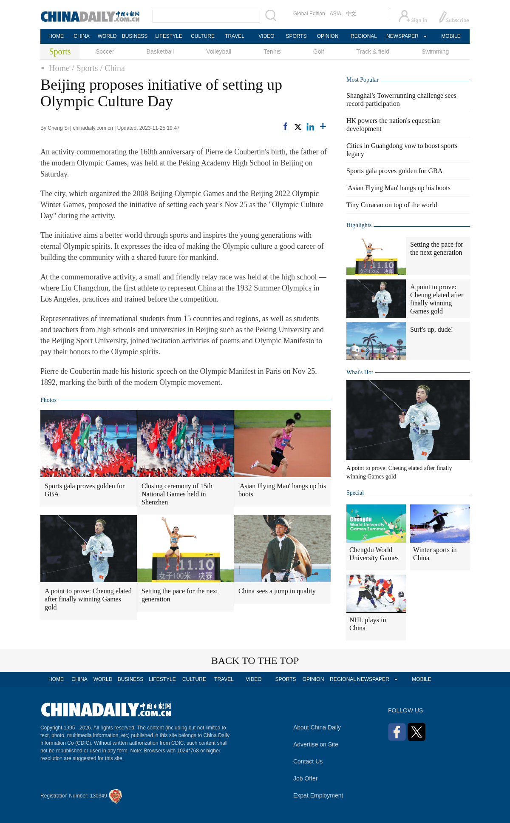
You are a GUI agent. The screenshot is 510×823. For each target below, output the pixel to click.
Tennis (272, 51)
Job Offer (305, 778)
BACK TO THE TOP (255, 660)
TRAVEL (234, 36)
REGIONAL (364, 36)
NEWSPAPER (402, 36)
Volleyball (218, 51)
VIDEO (266, 36)
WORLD (107, 36)
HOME (56, 36)
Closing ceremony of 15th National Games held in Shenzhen (177, 494)
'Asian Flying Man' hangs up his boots (282, 490)
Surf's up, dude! (431, 329)
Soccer (105, 51)
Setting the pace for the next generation (180, 595)
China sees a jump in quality (277, 591)
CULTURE (203, 36)
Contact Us (308, 761)
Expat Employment (318, 795)
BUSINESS (135, 36)
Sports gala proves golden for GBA (85, 490)
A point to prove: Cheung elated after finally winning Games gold (88, 599)
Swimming (435, 51)
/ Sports (85, 68)
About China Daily (317, 727)
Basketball (160, 51)
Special (355, 493)
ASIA (335, 14)
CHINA (81, 36)
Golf (318, 51)
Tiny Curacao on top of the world (391, 204)
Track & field (372, 51)
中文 (351, 14)
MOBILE (450, 36)
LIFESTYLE (168, 36)
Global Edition (309, 14)
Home (59, 68)
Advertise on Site (315, 744)
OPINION (328, 36)
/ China (112, 68)
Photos (48, 400)
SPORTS (296, 36)
